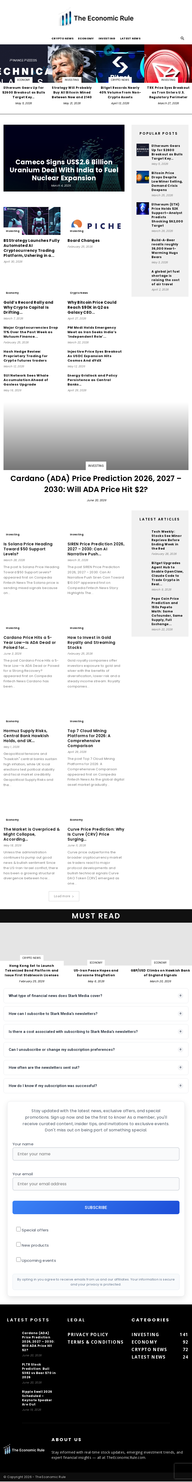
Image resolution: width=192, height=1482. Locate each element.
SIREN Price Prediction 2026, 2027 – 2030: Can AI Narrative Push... (96, 549)
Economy (86, 38)
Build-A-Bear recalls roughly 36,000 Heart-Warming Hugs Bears (165, 248)
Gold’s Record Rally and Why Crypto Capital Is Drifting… (28, 307)
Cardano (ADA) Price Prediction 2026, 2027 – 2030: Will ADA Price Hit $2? (96, 484)
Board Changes (84, 240)
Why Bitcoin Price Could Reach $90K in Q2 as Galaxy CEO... (92, 307)
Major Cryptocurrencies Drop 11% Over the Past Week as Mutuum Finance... (31, 332)
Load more (64, 896)
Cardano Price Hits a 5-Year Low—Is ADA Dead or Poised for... (30, 642)
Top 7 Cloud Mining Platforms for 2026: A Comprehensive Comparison (89, 738)
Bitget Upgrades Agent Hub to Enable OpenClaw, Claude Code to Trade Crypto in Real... (167, 573)
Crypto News (63, 38)
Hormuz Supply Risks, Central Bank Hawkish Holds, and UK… (26, 735)
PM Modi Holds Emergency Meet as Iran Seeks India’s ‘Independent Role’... (92, 332)
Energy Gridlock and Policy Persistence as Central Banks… (92, 380)
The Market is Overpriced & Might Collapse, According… (32, 834)
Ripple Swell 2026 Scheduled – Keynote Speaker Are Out (37, 1398)
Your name (96, 1151)
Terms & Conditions (96, 1342)
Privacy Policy (88, 1335)
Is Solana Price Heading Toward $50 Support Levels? (28, 549)
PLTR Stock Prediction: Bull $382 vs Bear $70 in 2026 (39, 1371)
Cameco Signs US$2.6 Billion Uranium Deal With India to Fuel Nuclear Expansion (64, 170)
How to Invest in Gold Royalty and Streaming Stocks (92, 642)
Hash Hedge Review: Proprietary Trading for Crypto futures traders (26, 356)
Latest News (130, 38)
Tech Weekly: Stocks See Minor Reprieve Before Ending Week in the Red (167, 540)
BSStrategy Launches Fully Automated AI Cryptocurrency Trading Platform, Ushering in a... (32, 248)
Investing (107, 38)
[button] (182, 38)
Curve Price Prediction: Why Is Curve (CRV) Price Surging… (96, 834)
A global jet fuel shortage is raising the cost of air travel (166, 277)
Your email (96, 1181)
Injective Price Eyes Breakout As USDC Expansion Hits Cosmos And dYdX (95, 356)
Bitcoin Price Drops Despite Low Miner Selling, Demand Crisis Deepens (167, 181)
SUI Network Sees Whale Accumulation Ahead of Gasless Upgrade (26, 380)
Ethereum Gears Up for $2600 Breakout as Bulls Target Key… (167, 152)
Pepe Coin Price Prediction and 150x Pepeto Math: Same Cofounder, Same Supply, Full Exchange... (167, 611)
